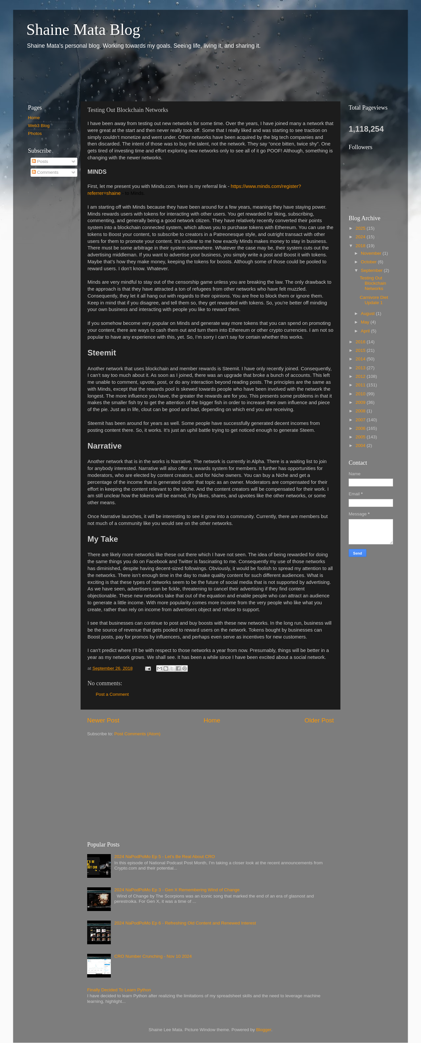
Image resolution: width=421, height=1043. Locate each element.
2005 (361, 436)
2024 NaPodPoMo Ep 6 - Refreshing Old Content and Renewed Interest (185, 923)
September (372, 270)
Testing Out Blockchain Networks (373, 283)
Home (212, 720)
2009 (361, 402)
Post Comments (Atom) (137, 733)
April (366, 330)
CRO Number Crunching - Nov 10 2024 (153, 956)
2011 (361, 384)
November (372, 253)
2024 (361, 236)
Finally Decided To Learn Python (119, 989)
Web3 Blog (39, 125)
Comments (45, 172)
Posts (40, 161)
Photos (35, 133)
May (365, 322)
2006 (361, 428)
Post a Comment (112, 694)
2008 (361, 410)
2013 (361, 367)
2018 (361, 245)
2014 (361, 358)
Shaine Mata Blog (83, 29)
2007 (361, 419)
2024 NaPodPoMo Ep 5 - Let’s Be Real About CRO (164, 856)
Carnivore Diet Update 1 (374, 300)
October (369, 261)
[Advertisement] (141, 75)
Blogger (263, 1029)
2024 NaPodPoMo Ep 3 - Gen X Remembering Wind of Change (176, 889)
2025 (361, 228)
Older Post (319, 720)
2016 (361, 341)
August (368, 313)
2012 (361, 376)
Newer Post (103, 720)
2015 (361, 350)
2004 (361, 445)
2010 (361, 393)
